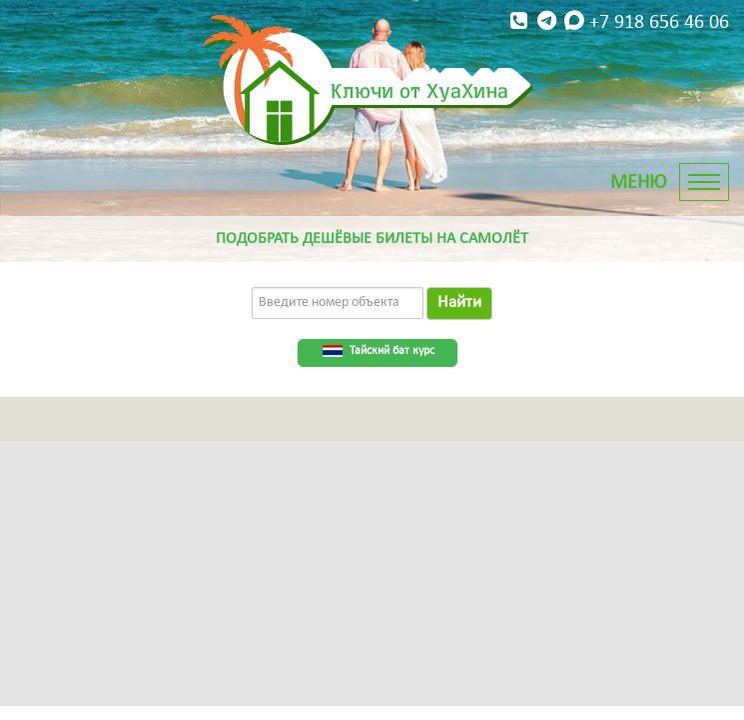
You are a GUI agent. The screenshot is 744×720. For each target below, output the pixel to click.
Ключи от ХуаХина (419, 90)
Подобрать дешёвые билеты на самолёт (372, 239)
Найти (459, 302)
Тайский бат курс (392, 351)
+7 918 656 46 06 (617, 21)
